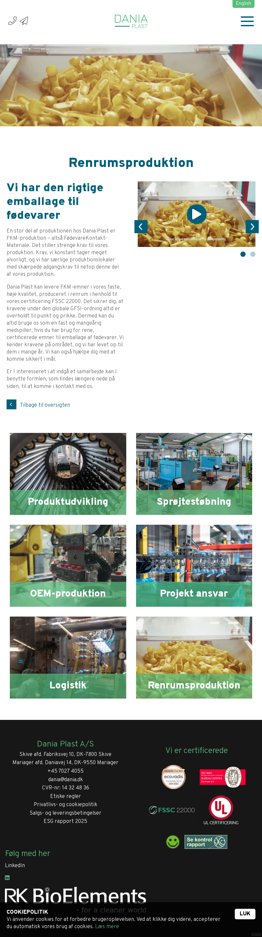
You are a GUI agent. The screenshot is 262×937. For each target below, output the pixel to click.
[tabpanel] (197, 214)
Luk (245, 914)
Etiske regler (65, 796)
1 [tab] (243, 254)
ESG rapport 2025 (65, 821)
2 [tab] (252, 254)
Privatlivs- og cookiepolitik (65, 805)
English (243, 4)
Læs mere (107, 927)
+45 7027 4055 (66, 771)
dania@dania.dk (65, 780)
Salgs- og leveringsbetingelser (65, 813)
